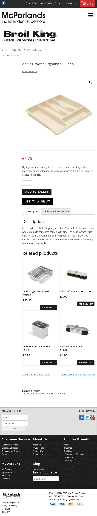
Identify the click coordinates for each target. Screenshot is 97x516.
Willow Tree (68, 460)
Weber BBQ (68, 457)
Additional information (56, 211)
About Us (48, 3)
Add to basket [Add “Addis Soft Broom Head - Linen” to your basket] (86, 304)
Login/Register (72, 3)
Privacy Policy (39, 448)
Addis (66, 445)
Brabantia (67, 448)
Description (32, 211)
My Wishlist (7, 472)
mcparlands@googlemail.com (66, 499)
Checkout (6, 478)
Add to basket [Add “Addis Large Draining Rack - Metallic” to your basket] (49, 307)
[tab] (32, 211)
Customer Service (10, 445)
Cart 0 (90, 3)
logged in (40, 393)
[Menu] (90, 15)
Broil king (67, 451)
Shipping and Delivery (11, 451)
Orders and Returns (11, 448)
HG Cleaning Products (73, 454)
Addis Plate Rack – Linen (36, 374)
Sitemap (5, 454)
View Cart (6, 475)
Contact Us (59, 3)
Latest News (38, 469)
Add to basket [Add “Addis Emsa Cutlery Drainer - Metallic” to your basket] (49, 363)
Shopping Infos (39, 454)
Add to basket (36, 192)
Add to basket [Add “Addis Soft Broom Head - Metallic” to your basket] (86, 363)
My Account (7, 469)
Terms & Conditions (34, 3)
